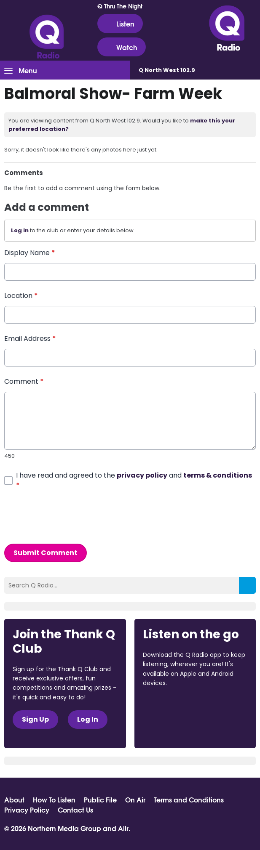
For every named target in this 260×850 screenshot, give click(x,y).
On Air (135, 799)
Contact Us (75, 810)
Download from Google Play (175, 727)
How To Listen (54, 799)
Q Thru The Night (119, 6)
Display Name (29, 253)
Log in (20, 230)
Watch (121, 47)
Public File (100, 799)
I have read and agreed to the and (134, 480)
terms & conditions (217, 475)
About (14, 799)
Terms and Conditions (189, 799)
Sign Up (35, 719)
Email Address (30, 338)
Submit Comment (45, 552)
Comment (24, 381)
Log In (87, 719)
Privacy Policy (26, 810)
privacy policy (142, 475)
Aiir (123, 828)
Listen (120, 23)
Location (21, 295)
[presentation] (68, 516)
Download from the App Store (176, 706)
